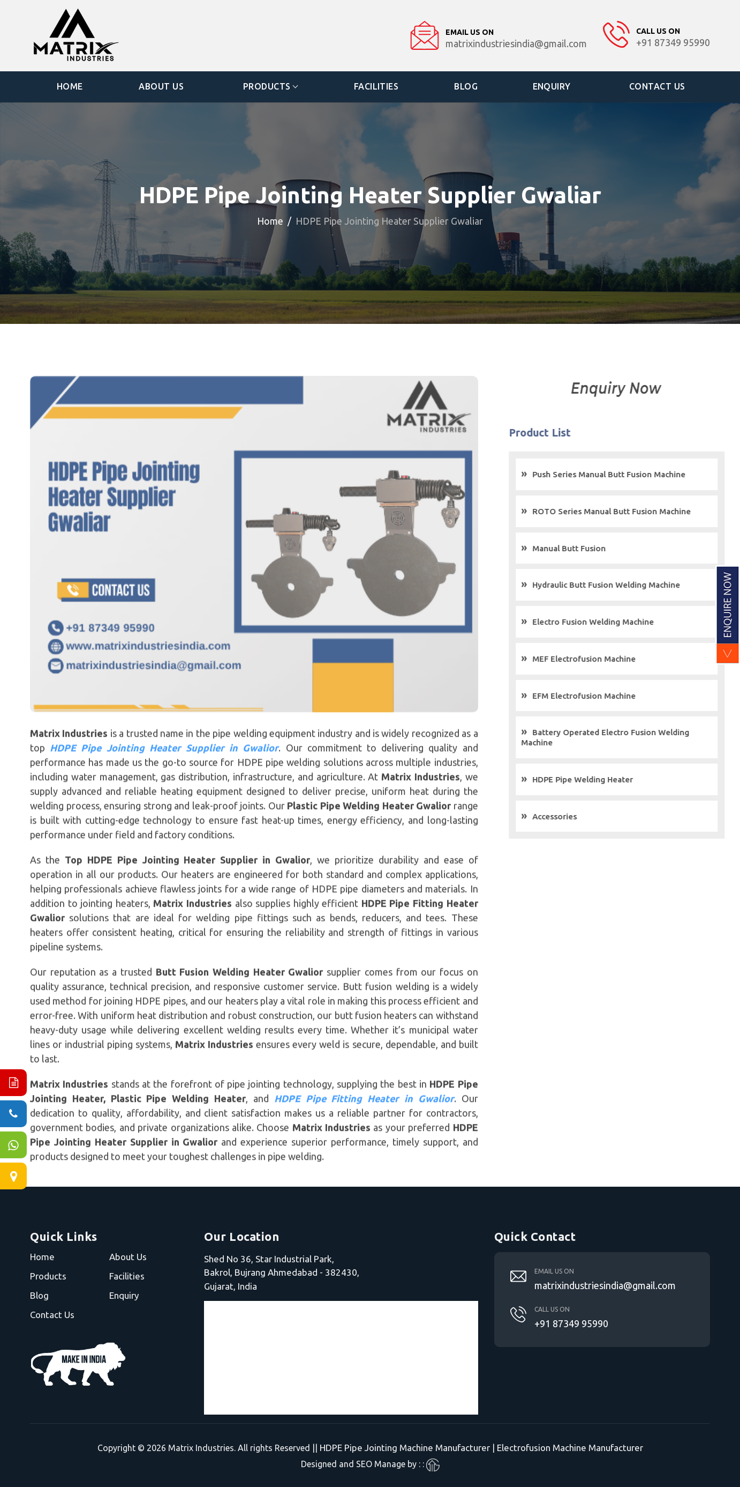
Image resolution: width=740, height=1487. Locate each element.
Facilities (376, 86)
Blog (466, 86)
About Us (161, 86)
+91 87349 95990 (571, 1323)
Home (70, 86)
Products (267, 86)
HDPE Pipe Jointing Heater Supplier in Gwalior (165, 778)
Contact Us (657, 86)
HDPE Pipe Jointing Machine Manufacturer (405, 1447)
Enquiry (552, 86)
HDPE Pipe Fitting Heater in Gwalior (363, 1128)
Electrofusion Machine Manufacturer (570, 1447)
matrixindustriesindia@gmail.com (605, 1284)
